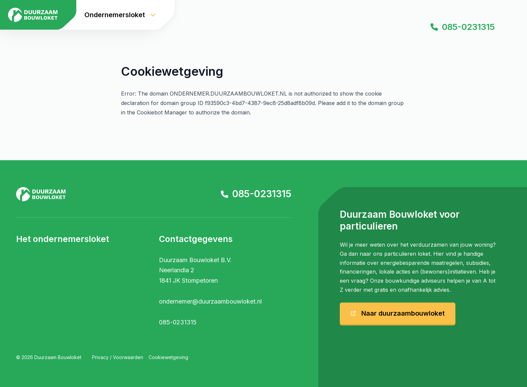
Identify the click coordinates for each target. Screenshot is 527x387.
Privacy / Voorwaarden (117, 357)
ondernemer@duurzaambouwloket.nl (210, 301)
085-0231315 (463, 27)
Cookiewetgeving (168, 357)
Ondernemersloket (120, 15)
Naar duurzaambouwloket (398, 313)
